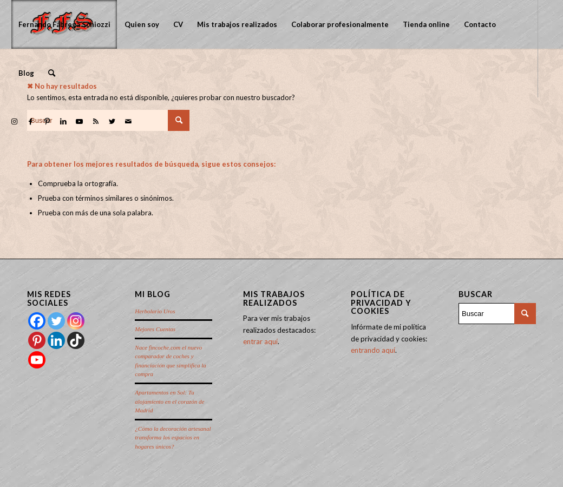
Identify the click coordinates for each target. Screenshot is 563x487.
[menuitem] (64, 24)
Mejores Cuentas (155, 329)
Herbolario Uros (155, 311)
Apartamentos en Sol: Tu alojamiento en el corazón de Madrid (169, 401)
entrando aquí (373, 350)
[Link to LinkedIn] (63, 121)
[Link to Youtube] (79, 121)
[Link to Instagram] (14, 121)
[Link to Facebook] (31, 121)
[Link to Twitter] (112, 121)
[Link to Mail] (128, 121)
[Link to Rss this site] (96, 121)
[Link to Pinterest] (47, 121)
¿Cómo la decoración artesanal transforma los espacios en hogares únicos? (173, 437)
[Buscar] (51, 73)
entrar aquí (260, 341)
